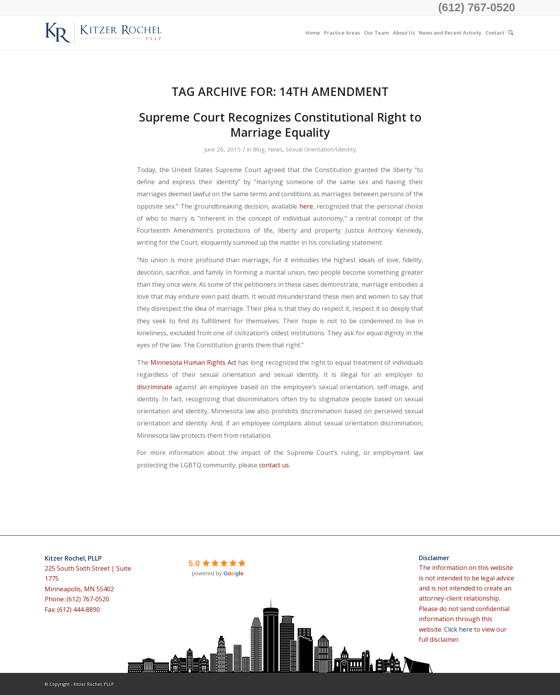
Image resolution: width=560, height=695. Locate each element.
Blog (259, 149)
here (306, 206)
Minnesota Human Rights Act (193, 362)
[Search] (510, 33)
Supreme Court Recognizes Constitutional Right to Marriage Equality (280, 124)
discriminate (154, 387)
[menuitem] (312, 33)
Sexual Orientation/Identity (321, 149)
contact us (274, 465)
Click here (459, 629)
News (275, 149)
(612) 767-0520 (476, 7)
